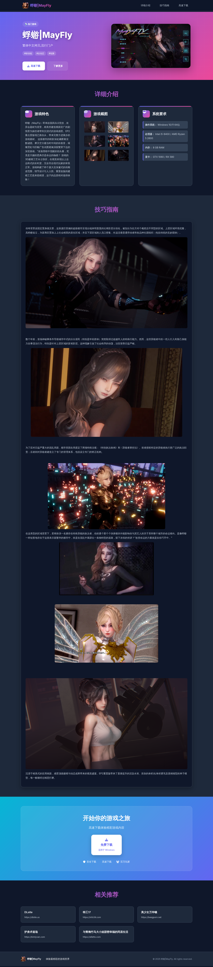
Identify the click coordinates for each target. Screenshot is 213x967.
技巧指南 (164, 5)
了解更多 (58, 65)
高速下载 (183, 5)
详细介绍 (145, 5)
